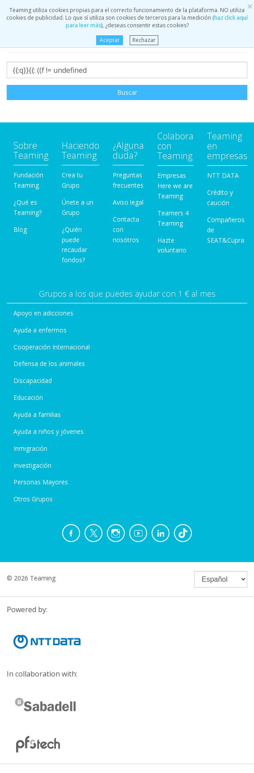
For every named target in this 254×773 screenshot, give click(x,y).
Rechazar (144, 40)
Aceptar (109, 40)
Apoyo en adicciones (43, 313)
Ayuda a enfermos (40, 330)
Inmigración (30, 448)
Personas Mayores (40, 482)
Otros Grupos (33, 499)
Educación (28, 397)
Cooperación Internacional (51, 347)
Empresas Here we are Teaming (175, 185)
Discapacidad (32, 380)
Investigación (32, 465)
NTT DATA (223, 175)
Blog (20, 229)
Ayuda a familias (37, 414)
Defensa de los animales (49, 363)
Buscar (127, 92)
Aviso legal (128, 202)
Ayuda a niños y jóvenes (48, 431)
